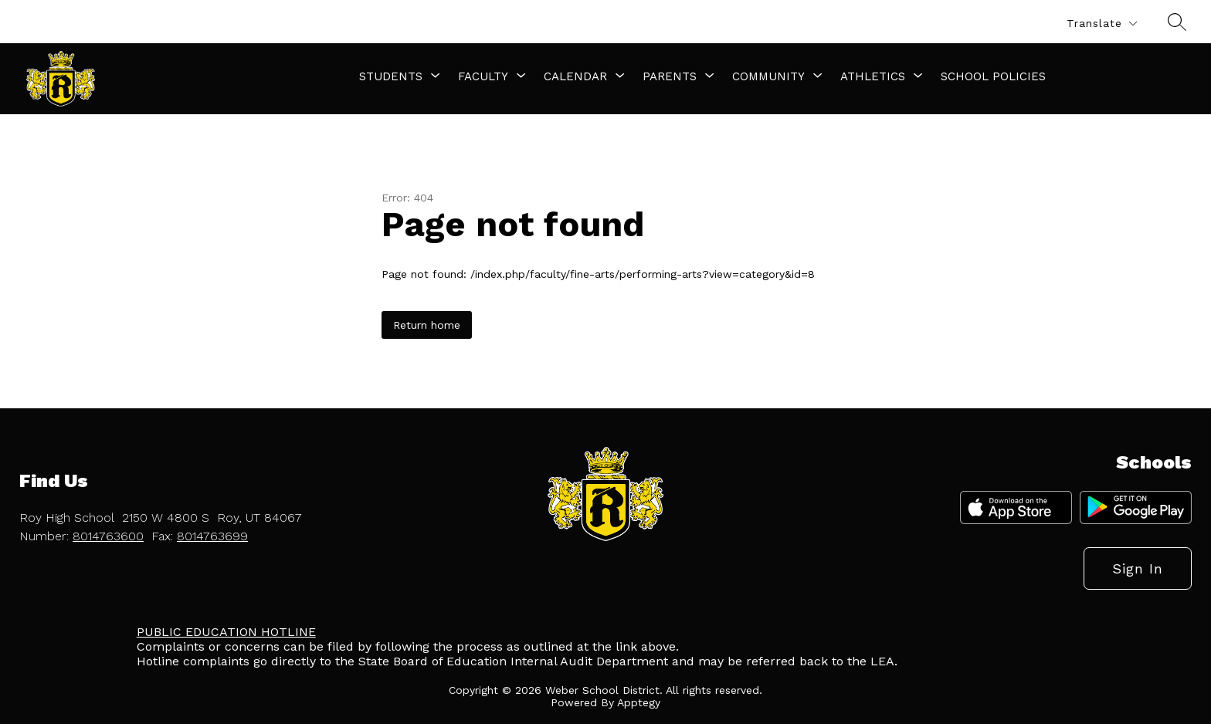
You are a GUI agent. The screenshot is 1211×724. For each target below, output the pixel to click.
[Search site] (1177, 21)
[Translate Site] (1101, 23)
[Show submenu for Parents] (670, 76)
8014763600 (108, 536)
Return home (426, 325)
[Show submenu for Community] (768, 76)
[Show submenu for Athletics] (872, 76)
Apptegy (638, 702)
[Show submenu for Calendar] (575, 76)
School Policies (993, 76)
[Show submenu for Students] (390, 76)
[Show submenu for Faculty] (483, 76)
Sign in (1137, 568)
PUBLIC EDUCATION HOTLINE (226, 631)
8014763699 (212, 536)
